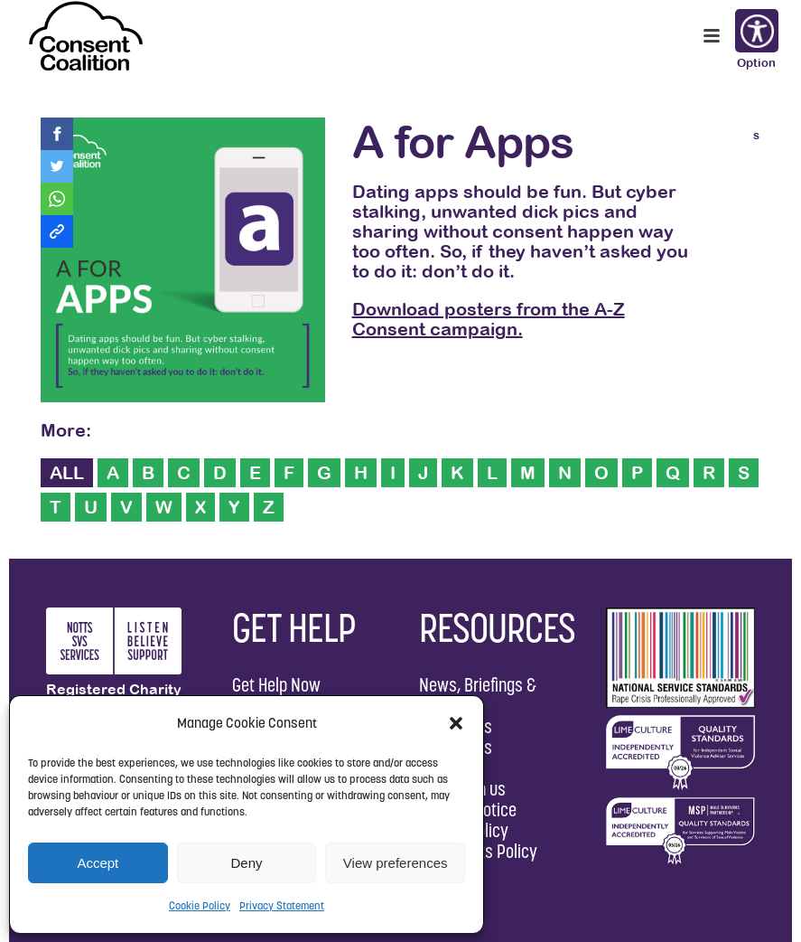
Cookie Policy (199, 905)
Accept (97, 863)
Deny (246, 863)
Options (756, 32)
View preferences (395, 863)
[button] (456, 723)
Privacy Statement (281, 905)
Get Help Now (276, 684)
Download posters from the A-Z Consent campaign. (488, 318)
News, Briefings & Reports (477, 695)
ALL (67, 472)
